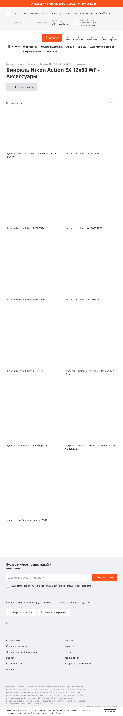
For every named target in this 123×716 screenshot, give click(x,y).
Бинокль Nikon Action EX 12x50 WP (56, 64)
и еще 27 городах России (76, 13)
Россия (16, 46)
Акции (70, 46)
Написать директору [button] (55, 612)
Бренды (82, 46)
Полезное (51, 51)
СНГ (91, 13)
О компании (30, 46)
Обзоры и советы (15, 663)
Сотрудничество (32, 51)
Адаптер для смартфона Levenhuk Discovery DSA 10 (31, 155)
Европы (99, 13)
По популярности (15, 103)
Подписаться (104, 577)
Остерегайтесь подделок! (78, 663)
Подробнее (61, 713)
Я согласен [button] (110, 711)
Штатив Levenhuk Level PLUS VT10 (83, 299)
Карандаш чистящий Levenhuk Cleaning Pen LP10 (89, 372)
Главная (10, 64)
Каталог (21, 64)
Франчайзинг (71, 657)
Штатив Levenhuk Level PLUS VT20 (25, 370)
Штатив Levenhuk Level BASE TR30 (83, 228)
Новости (10, 657)
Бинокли (31, 64)
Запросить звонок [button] (22, 612)
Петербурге (58, 13)
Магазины (69, 640)
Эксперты (69, 651)
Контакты (69, 646)
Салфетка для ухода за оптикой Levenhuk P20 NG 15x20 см (90, 447)
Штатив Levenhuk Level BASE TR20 (26, 228)
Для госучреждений (102, 46)
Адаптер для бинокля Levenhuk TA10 (27, 520)
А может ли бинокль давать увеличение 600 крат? (64, 3)
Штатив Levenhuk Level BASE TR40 (26, 299)
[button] (16, 23)
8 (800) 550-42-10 (60, 24)
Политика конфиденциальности (102, 706)
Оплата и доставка (52, 46)
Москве (46, 13)
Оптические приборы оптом (21, 651)
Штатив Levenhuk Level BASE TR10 (83, 153)
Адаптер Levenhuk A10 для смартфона (28, 445)
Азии (109, 13)
